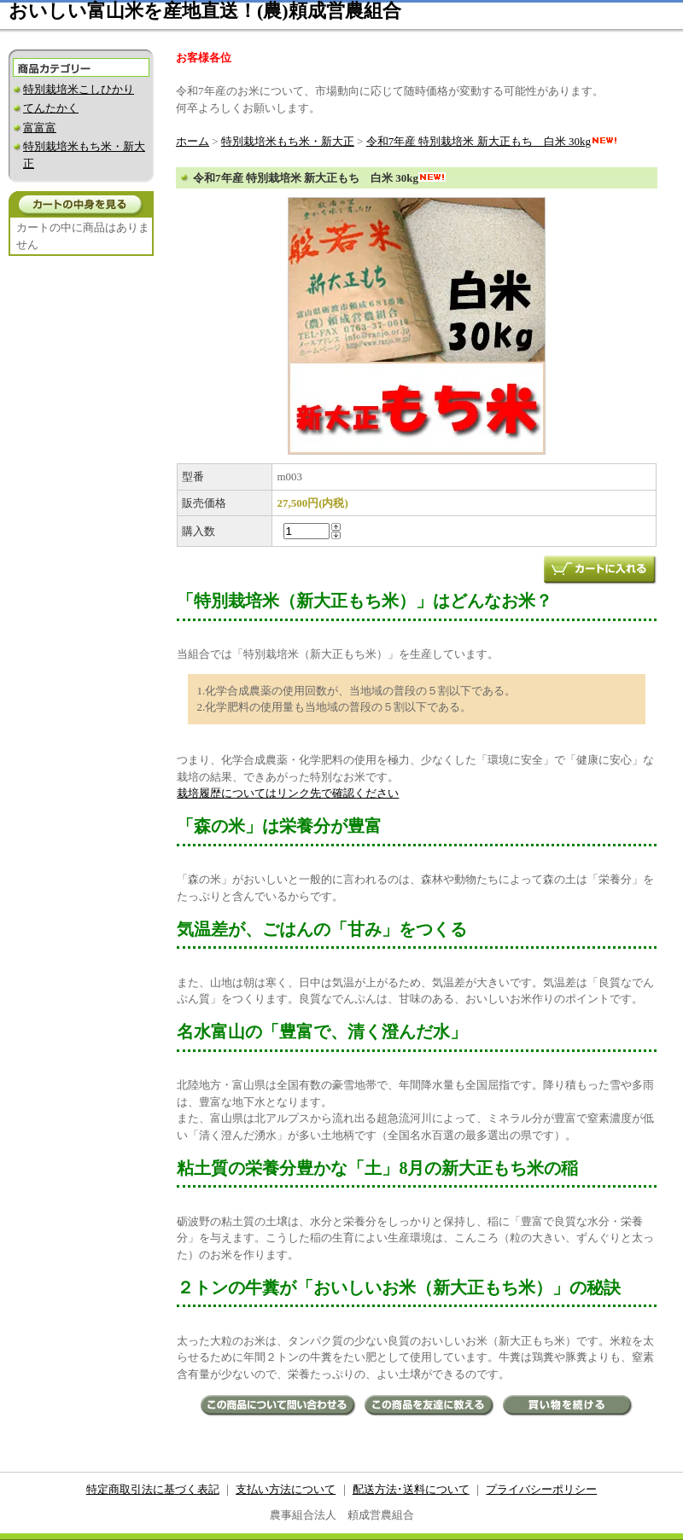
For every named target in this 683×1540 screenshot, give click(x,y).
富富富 (39, 127)
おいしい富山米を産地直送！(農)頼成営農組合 (205, 10)
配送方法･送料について (411, 1489)
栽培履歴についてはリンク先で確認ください (288, 793)
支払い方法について (286, 1489)
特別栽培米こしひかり (78, 89)
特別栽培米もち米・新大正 (287, 141)
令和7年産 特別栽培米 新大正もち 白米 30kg (492, 141)
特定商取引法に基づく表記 (152, 1489)
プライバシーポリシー (541, 1489)
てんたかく (51, 108)
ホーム (192, 141)
